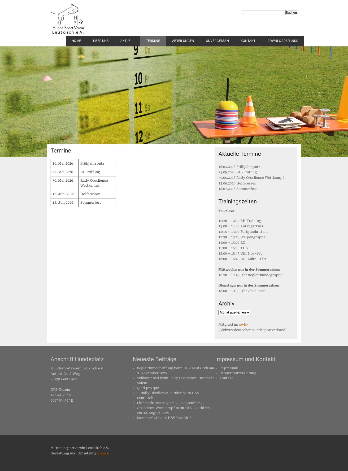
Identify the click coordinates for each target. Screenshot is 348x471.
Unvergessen (217, 41)
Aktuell (127, 41)
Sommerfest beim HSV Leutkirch (164, 418)
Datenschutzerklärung (237, 373)
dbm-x (103, 453)
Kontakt (248, 41)
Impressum (228, 368)
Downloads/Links (282, 41)
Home (76, 41)
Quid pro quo (148, 388)
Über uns (101, 41)
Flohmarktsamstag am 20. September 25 (170, 403)
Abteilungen (183, 41)
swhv (243, 324)
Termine (153, 41)
